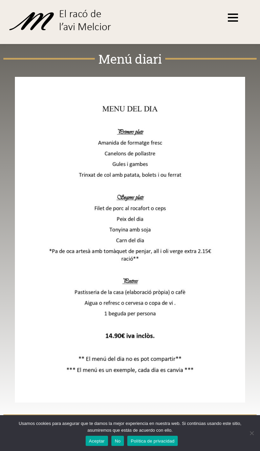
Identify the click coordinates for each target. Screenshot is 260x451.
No (118, 441)
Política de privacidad (152, 441)
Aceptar (97, 441)
